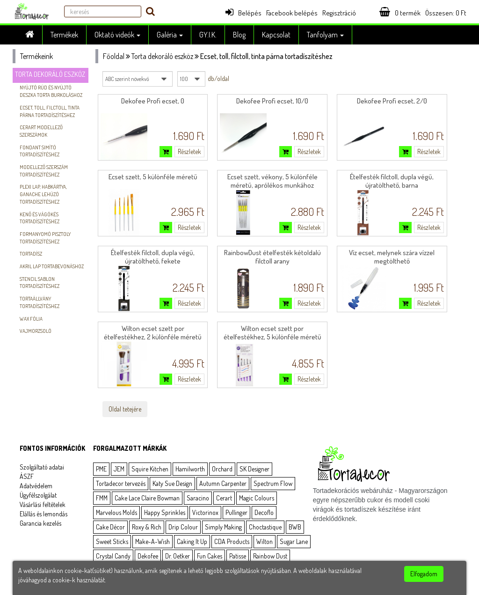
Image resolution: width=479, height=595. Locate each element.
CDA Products (231, 541)
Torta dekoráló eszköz (50, 74)
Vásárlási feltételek (42, 504)
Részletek (189, 151)
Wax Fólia (31, 319)
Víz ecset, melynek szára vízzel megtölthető (392, 256)
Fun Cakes (209, 556)
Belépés (243, 12)
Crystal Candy (113, 556)
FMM (102, 498)
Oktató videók (117, 34)
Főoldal (113, 56)
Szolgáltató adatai (42, 467)
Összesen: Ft (445, 12)
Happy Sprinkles (164, 512)
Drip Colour (183, 527)
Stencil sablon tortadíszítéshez (39, 283)
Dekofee (148, 556)
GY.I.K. (208, 34)
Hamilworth (190, 469)
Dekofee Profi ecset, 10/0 (272, 100)
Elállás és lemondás (43, 514)
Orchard (222, 469)
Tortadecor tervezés (120, 483)
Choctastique (265, 527)
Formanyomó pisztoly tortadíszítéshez (45, 238)
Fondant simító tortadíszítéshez (39, 151)
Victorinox (205, 512)
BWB (295, 527)
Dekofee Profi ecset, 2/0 (392, 100)
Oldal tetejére (125, 409)
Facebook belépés (292, 12)
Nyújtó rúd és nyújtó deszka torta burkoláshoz (51, 91)
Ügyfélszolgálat (38, 495)
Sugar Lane (294, 541)
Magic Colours (256, 498)
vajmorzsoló (35, 331)
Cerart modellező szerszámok (41, 131)
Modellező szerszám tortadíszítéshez (44, 171)
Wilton (264, 541)
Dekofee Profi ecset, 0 (152, 100)
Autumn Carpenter (223, 483)
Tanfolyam (325, 34)
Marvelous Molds (116, 512)
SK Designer (254, 469)
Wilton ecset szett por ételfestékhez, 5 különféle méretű (272, 332)
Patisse (237, 556)
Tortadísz (31, 253)
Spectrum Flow (273, 483)
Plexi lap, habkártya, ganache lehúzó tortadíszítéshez (43, 194)
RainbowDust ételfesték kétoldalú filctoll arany (272, 256)
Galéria (170, 34)
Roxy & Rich (146, 527)
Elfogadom (423, 574)
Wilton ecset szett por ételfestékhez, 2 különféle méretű (153, 332)
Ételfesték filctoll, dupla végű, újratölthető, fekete (153, 256)
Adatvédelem (36, 486)
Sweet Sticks (112, 541)
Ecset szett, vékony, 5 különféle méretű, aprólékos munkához (272, 181)
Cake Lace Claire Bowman (147, 498)
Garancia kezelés (40, 523)
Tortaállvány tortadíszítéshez (39, 302)
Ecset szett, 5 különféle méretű (153, 176)
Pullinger (236, 512)
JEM (119, 469)
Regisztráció (339, 12)
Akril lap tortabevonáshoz (52, 266)
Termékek (64, 34)
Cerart (224, 498)
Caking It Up (192, 541)
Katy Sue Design (172, 483)
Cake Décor (110, 527)
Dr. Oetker (177, 556)
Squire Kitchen (149, 469)
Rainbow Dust (270, 556)
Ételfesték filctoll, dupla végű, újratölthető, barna (392, 181)
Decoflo (264, 512)
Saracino (198, 498)
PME (101, 469)
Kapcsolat (276, 34)
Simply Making (223, 527)
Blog (239, 34)
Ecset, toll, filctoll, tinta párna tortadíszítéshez (50, 111)
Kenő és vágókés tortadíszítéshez (39, 218)
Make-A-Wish (152, 541)
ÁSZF (27, 476)
